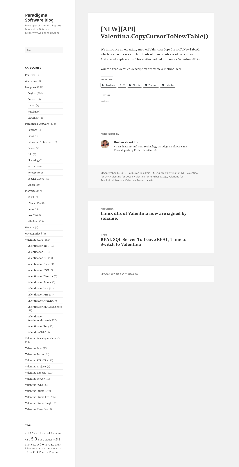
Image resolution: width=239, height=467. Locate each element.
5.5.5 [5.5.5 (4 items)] (27, 445)
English (32, 93)
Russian (32, 111)
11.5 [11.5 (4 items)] (59, 449)
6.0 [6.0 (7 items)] (30, 444)
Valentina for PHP (38, 294)
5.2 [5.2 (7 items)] (42, 439)
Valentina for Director (40, 276)
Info (30, 154)
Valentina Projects (35, 366)
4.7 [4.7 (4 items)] (47, 434)
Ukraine (29, 227)
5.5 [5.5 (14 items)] (58, 439)
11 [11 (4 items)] (46, 449)
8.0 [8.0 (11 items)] (52, 444)
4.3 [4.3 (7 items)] (35, 433)
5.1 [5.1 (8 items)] (39, 439)
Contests (30, 75)
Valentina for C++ (38, 258)
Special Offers (36, 178)
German (32, 99)
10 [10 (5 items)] (30, 448)
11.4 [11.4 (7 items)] (55, 448)
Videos (31, 184)
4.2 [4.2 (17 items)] (32, 433)
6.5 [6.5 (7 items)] (34, 444)
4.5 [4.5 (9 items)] (39, 433)
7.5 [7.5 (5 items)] (49, 445)
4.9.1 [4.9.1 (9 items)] (27, 439)
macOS (32, 215)
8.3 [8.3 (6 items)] (56, 444)
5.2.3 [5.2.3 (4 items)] (47, 440)
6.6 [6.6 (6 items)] (38, 444)
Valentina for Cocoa (39, 264)
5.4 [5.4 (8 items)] (53, 439)
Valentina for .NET (38, 245)
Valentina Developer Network (42, 338)
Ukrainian (33, 117)
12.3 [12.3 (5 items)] (30, 452)
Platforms (31, 191)
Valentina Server (35, 378)
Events (31, 148)
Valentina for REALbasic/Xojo (45, 306)
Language (31, 87)
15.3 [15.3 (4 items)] (53, 453)
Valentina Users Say (36, 409)
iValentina (31, 81)
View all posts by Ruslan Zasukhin (134, 150)
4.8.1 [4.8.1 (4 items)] (55, 434)
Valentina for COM (38, 270)
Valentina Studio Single (38, 403)
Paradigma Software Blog (39, 17)
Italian (31, 105)
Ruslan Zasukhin (140, 173)
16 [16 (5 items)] (57, 452)
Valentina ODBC (37, 332)
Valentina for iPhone (40, 282)
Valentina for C (36, 252)
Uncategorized (33, 233)
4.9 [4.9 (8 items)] (59, 433)
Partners (33, 166)
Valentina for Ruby (39, 326)
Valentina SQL (33, 384)
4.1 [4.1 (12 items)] (27, 433)
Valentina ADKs (34, 239)
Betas (31, 136)
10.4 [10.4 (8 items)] (38, 448)
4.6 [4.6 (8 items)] (43, 433)
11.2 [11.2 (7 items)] (50, 448)
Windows (33, 221)
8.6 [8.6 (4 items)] (59, 445)
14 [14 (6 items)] (43, 452)
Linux (31, 209)
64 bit (31, 197)
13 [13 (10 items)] (40, 452)
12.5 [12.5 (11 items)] (35, 452)
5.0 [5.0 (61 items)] (34, 439)
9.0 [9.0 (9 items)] (27, 448)
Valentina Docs (33, 348)
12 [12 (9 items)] (26, 452)
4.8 (151, 180)
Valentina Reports (35, 372)
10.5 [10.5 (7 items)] (43, 448)
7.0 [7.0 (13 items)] (42, 444)
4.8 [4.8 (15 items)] (50, 433)
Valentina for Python (40, 300)
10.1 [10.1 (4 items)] (33, 449)
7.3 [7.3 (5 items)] (45, 445)
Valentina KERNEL (36, 360)
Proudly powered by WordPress (119, 273)
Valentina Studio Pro (37, 397)
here (178, 69)
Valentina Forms (34, 354)
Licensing (33, 160)
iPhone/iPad (35, 203)
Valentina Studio (34, 391)
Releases (33, 172)
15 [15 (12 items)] (50, 452)
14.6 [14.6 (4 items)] (46, 453)
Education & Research (40, 142)
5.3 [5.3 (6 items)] (50, 439)
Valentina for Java (38, 288)
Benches (32, 130)
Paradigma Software (37, 123)
